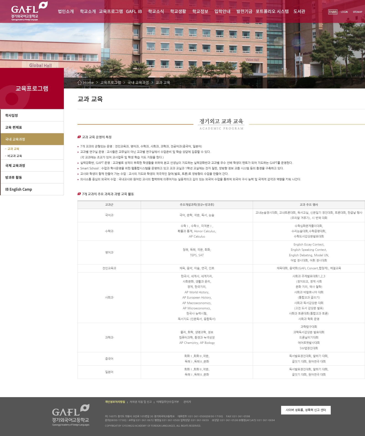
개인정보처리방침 (115, 402)
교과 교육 (163, 82)
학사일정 (11, 115)
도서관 (299, 11)
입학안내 (222, 11)
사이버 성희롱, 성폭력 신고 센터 (306, 410)
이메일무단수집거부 (167, 402)
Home (88, 82)
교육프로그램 (111, 11)
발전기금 (245, 11)
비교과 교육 (15, 156)
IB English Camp (18, 189)
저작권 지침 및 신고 (141, 402)
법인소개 (66, 11)
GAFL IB (134, 11)
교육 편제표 (13, 127)
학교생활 (178, 11)
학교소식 (156, 11)
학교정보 (200, 11)
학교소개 (88, 11)
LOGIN (344, 12)
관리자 (187, 402)
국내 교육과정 (138, 82)
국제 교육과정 (15, 165)
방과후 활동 (13, 177)
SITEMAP (357, 12)
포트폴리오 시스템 (272, 11)
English (332, 12)
